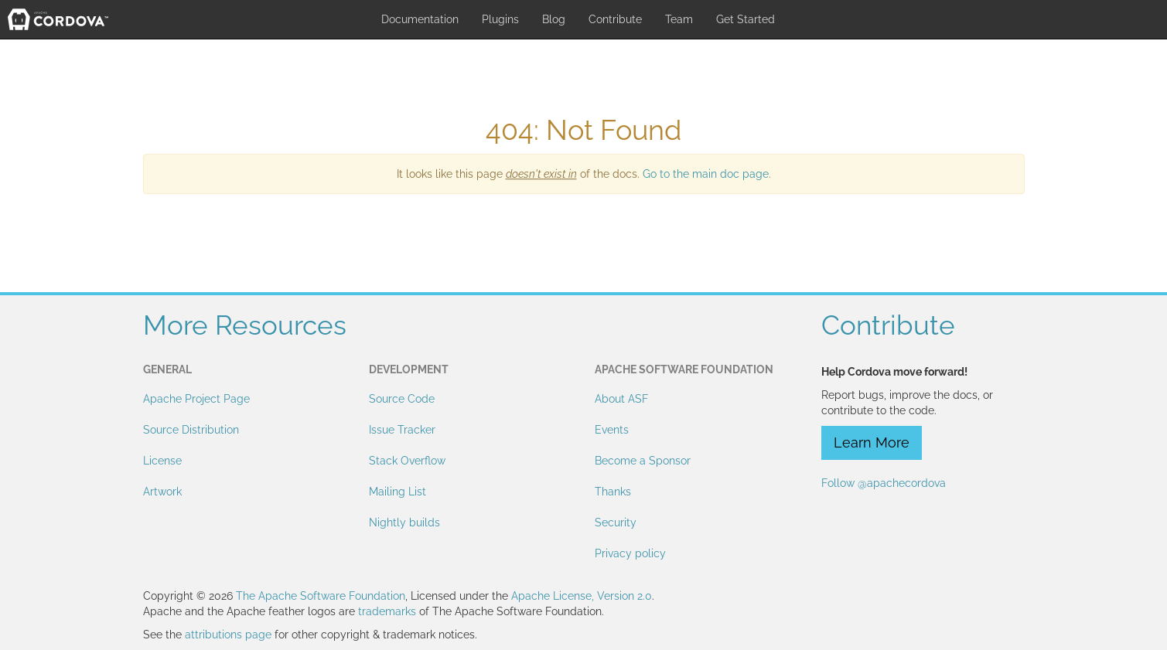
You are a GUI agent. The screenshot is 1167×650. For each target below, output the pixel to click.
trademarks (387, 611)
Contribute (615, 19)
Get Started (745, 19)
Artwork (162, 491)
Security (615, 522)
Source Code (402, 399)
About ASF (621, 399)
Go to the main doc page (706, 174)
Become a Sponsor (643, 460)
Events (612, 430)
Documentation (420, 19)
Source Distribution (191, 430)
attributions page (228, 634)
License (162, 460)
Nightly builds (404, 522)
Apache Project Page (196, 399)
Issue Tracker (402, 430)
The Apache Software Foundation (320, 596)
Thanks (613, 491)
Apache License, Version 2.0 (581, 596)
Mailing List (397, 491)
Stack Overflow (407, 460)
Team (679, 19)
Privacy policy (630, 553)
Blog (553, 19)
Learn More (871, 442)
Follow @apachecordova (883, 483)
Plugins (500, 19)
